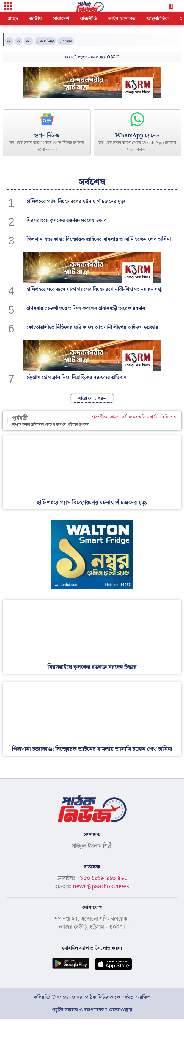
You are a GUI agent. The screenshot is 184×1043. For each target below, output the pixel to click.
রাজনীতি (88, 18)
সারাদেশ (61, 18)
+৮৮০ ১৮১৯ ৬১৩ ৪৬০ (102, 878)
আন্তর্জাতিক (157, 18)
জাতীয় (35, 18)
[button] (8, 7)
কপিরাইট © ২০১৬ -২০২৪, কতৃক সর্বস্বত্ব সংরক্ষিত (92, 997)
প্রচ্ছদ (13, 18)
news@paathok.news (101, 886)
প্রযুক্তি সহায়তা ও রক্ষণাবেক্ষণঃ (92, 1010)
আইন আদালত (121, 18)
